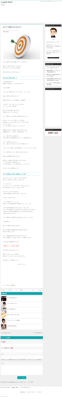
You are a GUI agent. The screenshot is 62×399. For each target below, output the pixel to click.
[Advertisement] (31, 15)
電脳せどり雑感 (5, 31)
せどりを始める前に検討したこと (12, 297)
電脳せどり (13, 285)
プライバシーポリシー (31, 392)
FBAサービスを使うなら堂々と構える (13, 314)
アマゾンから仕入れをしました (12, 303)
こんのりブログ (7, 2)
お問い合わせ (22, 392)
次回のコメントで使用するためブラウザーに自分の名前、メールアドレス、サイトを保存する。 (22, 359)
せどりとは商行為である (38, 332)
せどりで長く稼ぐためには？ (6, 332)
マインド (8, 285)
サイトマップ (39, 392)
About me (3, 4)
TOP (5, 387)
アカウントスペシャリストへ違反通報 (13, 320)
